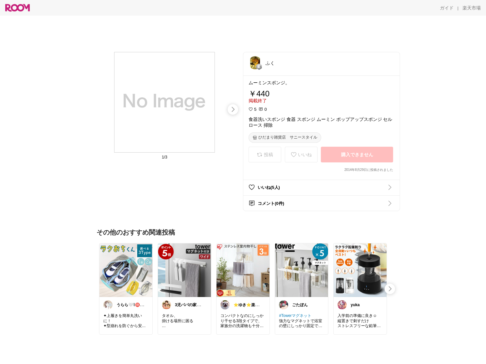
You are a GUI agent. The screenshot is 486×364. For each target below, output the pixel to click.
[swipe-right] (233, 109)
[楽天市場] (471, 8)
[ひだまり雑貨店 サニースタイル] (285, 137)
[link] (125, 269)
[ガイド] (447, 8)
